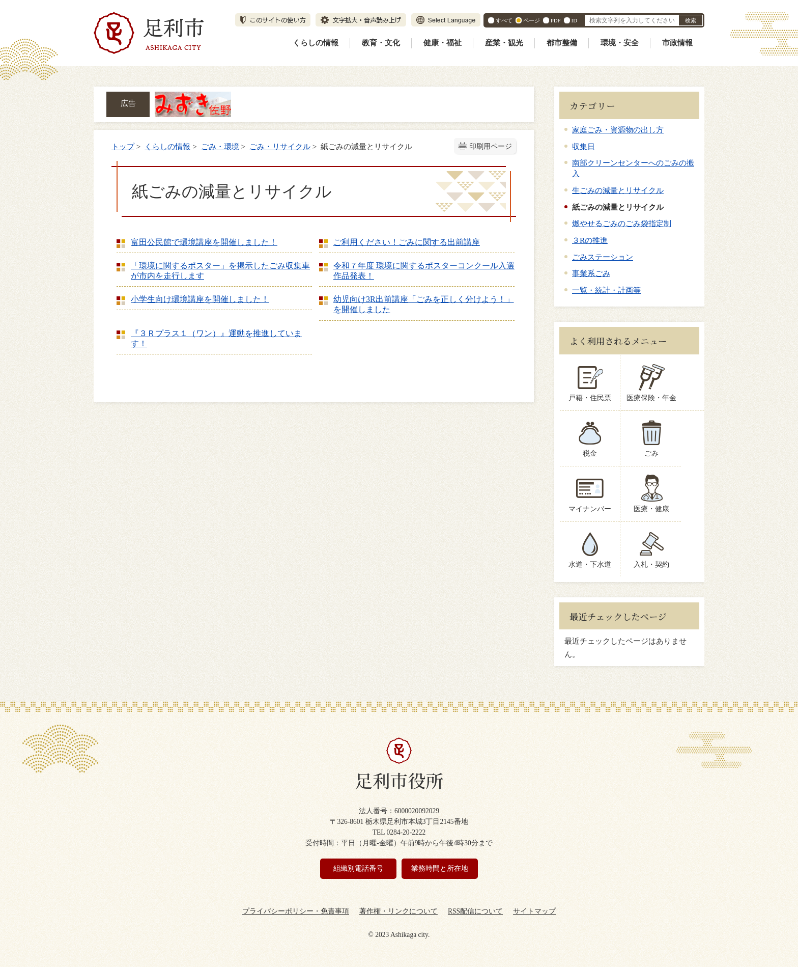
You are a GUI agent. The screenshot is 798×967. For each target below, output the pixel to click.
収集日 (583, 146)
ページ (531, 20)
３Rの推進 (590, 240)
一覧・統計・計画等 (606, 290)
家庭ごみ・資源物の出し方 (618, 129)
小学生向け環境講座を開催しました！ (200, 299)
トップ (122, 146)
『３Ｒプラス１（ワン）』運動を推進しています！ (216, 338)
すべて (504, 20)
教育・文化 (381, 43)
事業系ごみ (591, 273)
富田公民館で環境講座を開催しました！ (204, 242)
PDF (556, 20)
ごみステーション (602, 257)
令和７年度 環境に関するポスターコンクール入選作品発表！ (424, 270)
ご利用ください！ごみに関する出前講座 (406, 242)
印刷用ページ (490, 146)
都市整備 (562, 43)
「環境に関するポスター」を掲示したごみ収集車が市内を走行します (220, 270)
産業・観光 (504, 43)
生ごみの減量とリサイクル (618, 190)
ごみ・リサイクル (279, 146)
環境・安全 (620, 43)
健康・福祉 (442, 43)
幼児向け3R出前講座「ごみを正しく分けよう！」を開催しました (423, 304)
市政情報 (677, 43)
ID (574, 20)
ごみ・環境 (220, 146)
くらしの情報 (315, 43)
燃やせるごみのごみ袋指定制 (621, 223)
